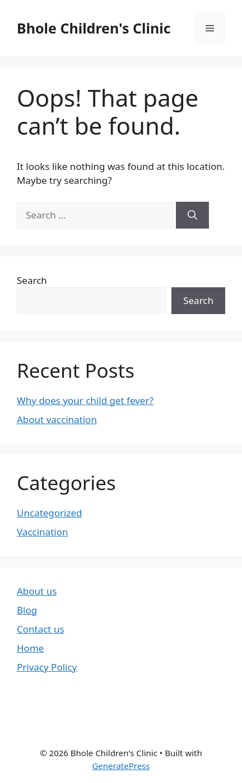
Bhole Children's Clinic (94, 27)
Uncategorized (49, 512)
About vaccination (57, 419)
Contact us (40, 629)
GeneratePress (121, 765)
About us (37, 591)
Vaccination (42, 531)
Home (30, 648)
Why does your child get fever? (85, 400)
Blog (27, 610)
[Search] (192, 215)
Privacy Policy (47, 667)
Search (32, 280)
